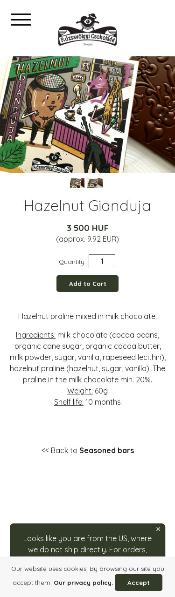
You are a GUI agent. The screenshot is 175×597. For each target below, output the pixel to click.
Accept (138, 582)
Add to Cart (87, 283)
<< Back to (88, 450)
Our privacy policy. (83, 582)
